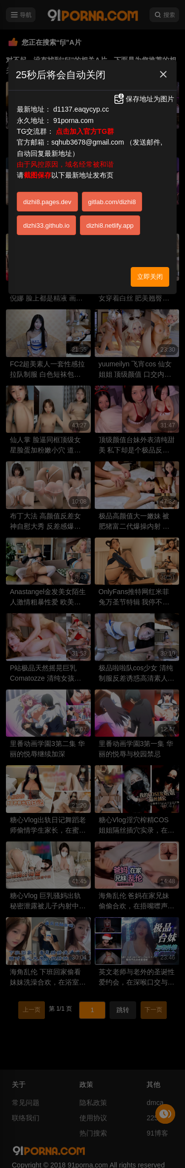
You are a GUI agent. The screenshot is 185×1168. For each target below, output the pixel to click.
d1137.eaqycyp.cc (81, 109)
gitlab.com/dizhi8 (112, 202)
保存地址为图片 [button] (143, 99)
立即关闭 (150, 276)
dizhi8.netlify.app (110, 225)
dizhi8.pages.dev (47, 202)
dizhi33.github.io (46, 225)
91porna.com (73, 120)
